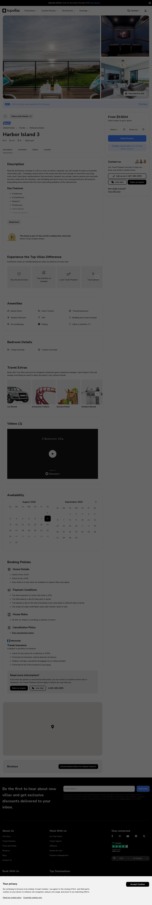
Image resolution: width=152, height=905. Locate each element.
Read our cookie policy (12, 897)
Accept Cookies (137, 884)
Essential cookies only (32, 897)
